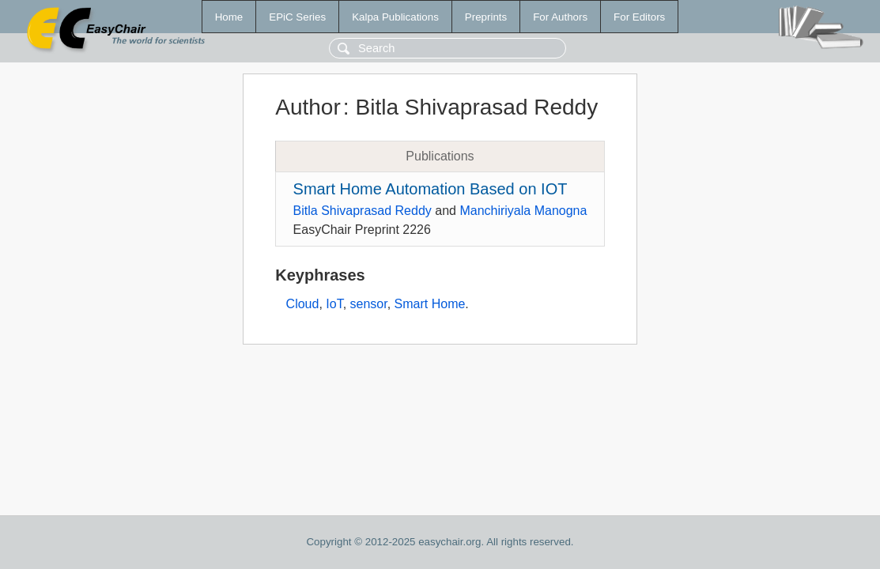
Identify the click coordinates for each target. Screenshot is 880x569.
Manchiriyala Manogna (523, 210)
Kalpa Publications (395, 17)
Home (229, 17)
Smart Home (430, 304)
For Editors (639, 17)
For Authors (560, 17)
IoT (334, 304)
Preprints (486, 17)
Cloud (302, 304)
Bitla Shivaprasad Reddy (362, 210)
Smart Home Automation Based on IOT (430, 189)
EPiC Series (297, 17)
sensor (368, 304)
